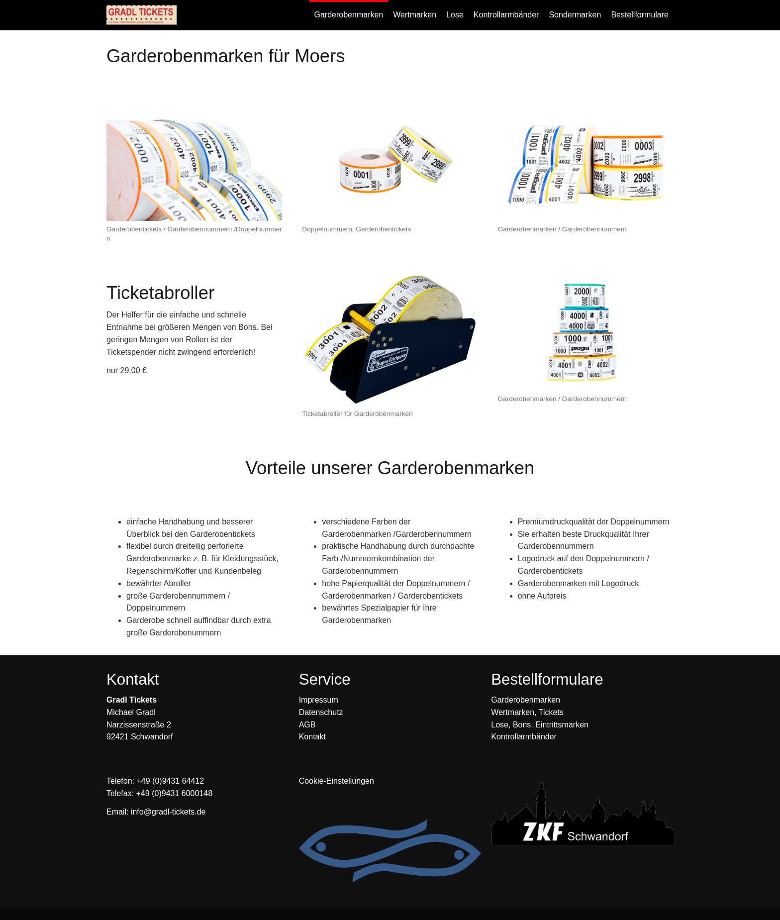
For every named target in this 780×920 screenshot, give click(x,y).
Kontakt (312, 736)
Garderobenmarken (525, 700)
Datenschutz (321, 712)
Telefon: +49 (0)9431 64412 (155, 781)
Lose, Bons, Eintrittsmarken (539, 724)
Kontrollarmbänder (524, 736)
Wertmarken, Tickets (527, 712)
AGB (307, 724)
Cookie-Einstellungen (336, 781)
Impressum (318, 700)
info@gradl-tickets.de (168, 812)
